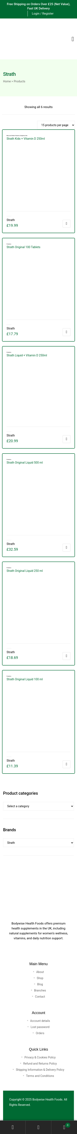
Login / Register (43, 13)
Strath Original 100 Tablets (23, 247)
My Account (13, 1127)
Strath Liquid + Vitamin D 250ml (27, 355)
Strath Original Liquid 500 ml (25, 462)
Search (38, 1127)
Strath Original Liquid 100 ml (25, 679)
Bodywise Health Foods (47, 1099)
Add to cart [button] (66, 224)
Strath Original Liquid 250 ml (25, 570)
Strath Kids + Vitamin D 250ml (26, 138)
